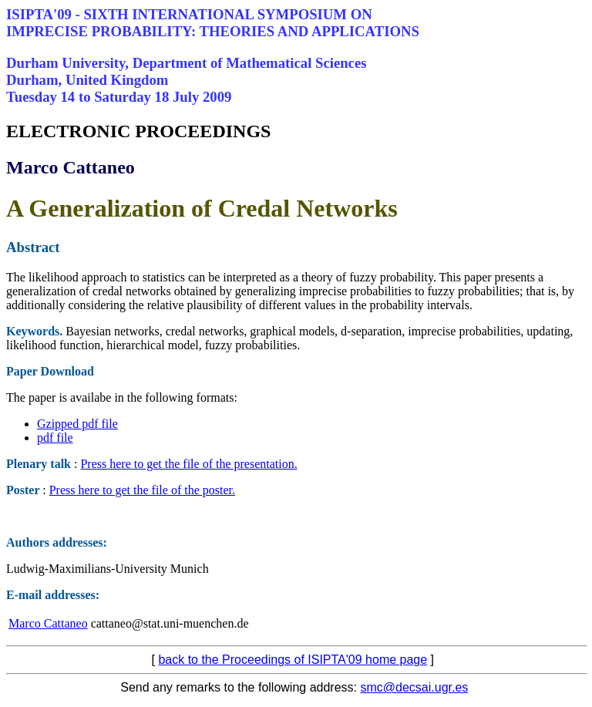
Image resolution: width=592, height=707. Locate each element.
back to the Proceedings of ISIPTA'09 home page (292, 659)
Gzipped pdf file (77, 423)
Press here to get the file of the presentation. (188, 463)
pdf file (55, 437)
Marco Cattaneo (48, 623)
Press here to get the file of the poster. (142, 490)
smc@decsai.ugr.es (414, 687)
